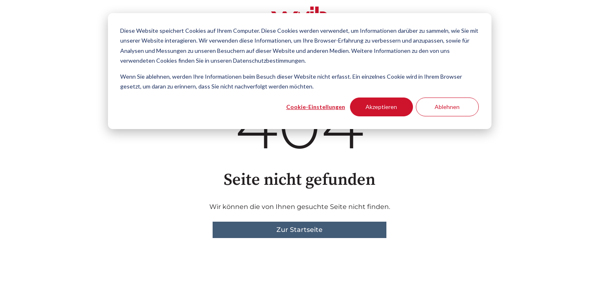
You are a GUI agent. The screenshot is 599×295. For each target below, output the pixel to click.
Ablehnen (447, 106)
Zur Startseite (299, 230)
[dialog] (299, 71)
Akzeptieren (381, 106)
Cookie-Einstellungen (315, 106)
